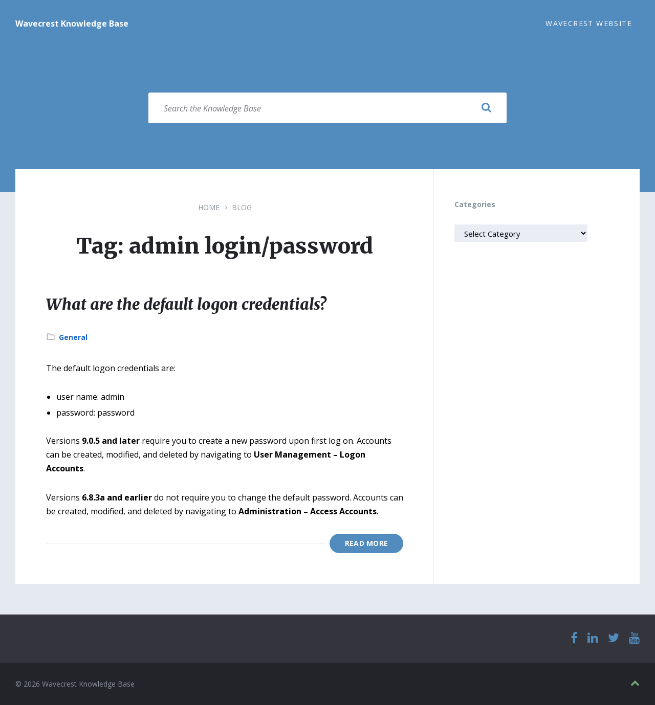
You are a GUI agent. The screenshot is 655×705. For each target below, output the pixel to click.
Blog (242, 207)
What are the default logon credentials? (186, 304)
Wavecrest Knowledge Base (71, 23)
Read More (366, 543)
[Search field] (327, 108)
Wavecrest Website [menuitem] (588, 23)
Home (209, 207)
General (73, 337)
